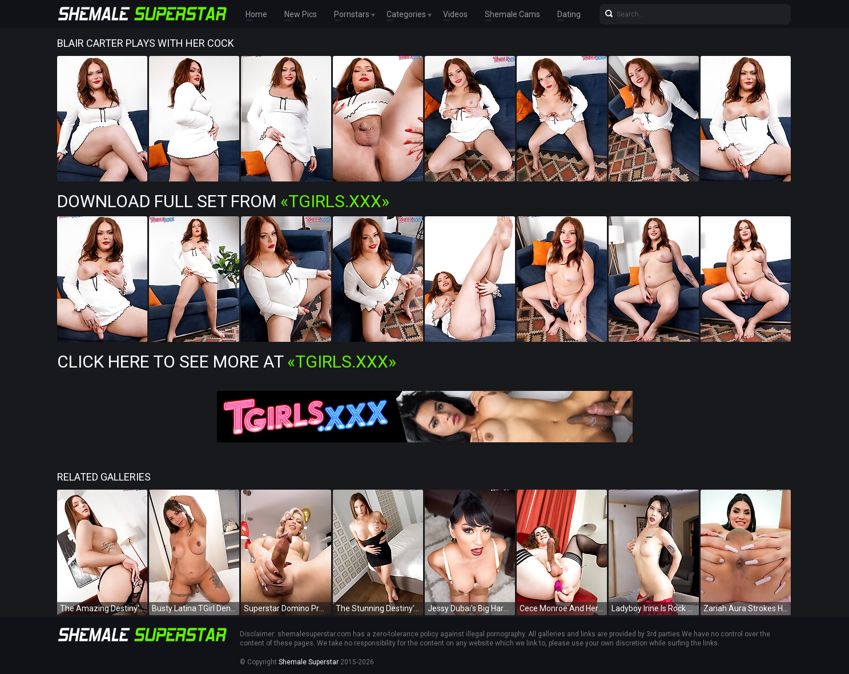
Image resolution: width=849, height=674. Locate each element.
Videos (455, 14)
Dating (569, 14)
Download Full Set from (223, 201)
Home (256, 14)
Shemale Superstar (309, 662)
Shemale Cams (512, 14)
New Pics (300, 14)
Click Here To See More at (226, 362)
